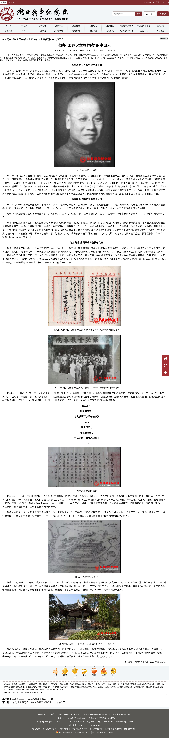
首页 (6, 39)
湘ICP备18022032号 (104, 732)
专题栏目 (76, 31)
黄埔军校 (25, 31)
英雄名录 (93, 26)
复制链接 (111, 50)
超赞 (55, 676)
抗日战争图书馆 (143, 26)
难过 (113, 676)
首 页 (8, 26)
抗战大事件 (59, 31)
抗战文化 (144, 31)
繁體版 (11, 2)
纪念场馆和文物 (127, 31)
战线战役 (76, 26)
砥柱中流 (93, 31)
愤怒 (104, 676)
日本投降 (42, 26)
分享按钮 (164, 38)
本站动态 (160, 31)
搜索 (138, 14)
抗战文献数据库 (127, 26)
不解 (84, 676)
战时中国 (59, 26)
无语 (75, 676)
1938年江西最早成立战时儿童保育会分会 (32, 699)
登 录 (163, 14)
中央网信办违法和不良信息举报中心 (87, 729)
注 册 (150, 14)
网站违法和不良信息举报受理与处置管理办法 (50, 729)
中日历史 (25, 26)
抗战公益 (160, 26)
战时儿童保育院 (44, 39)
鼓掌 (65, 676)
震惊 (94, 676)
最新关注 (8, 31)
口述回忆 (110, 26)
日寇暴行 (42, 31)
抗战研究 (110, 31)
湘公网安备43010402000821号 (70, 732)
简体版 (3, 2)
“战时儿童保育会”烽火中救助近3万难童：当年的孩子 (38, 702)
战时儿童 (28, 39)
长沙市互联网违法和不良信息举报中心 (121, 729)
